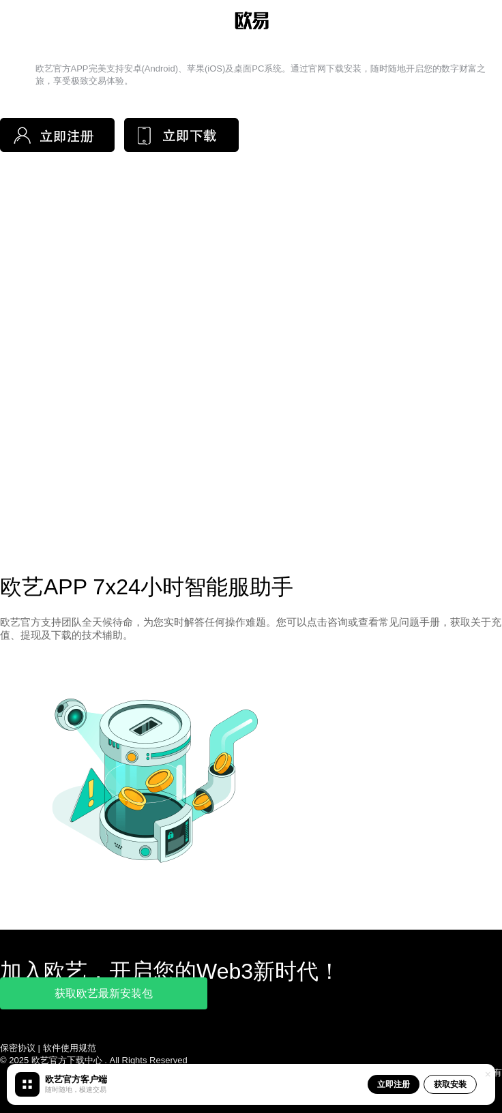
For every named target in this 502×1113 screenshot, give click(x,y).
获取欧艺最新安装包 (104, 993)
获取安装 (450, 1084)
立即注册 (393, 1084)
